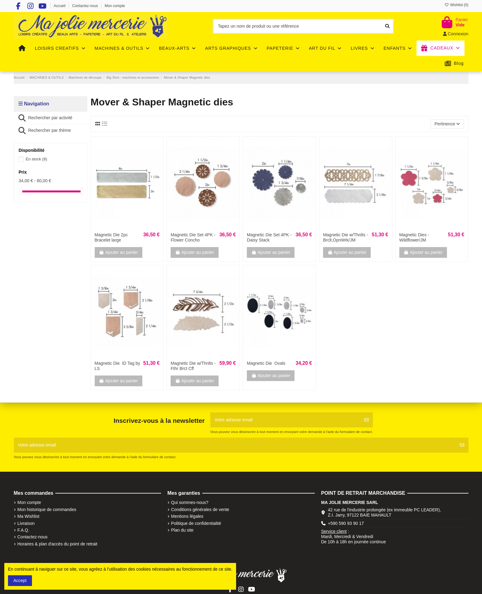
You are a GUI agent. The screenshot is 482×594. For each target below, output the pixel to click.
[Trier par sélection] (447, 124)
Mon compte (115, 6)
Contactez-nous (85, 6)
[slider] (21, 191)
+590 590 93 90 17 (346, 523)
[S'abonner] (366, 419)
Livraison (26, 523)
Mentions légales (187, 516)
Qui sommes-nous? (189, 502)
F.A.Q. (24, 530)
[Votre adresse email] (285, 419)
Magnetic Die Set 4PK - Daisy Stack (269, 237)
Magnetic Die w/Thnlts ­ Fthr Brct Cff (193, 366)
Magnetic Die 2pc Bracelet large (111, 237)
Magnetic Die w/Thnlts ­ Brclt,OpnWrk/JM (345, 237)
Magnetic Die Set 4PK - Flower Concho (193, 237)
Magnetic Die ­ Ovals (266, 363)
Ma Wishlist (29, 516)
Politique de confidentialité (196, 523)
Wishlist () (456, 5)
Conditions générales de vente (200, 509)
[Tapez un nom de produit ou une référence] (387, 26)
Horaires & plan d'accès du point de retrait (57, 543)
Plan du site (182, 530)
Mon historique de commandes (47, 509)
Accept (20, 580)
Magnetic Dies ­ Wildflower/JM (414, 237)
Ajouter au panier (118, 252)
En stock (36, 159)
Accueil (59, 6)
